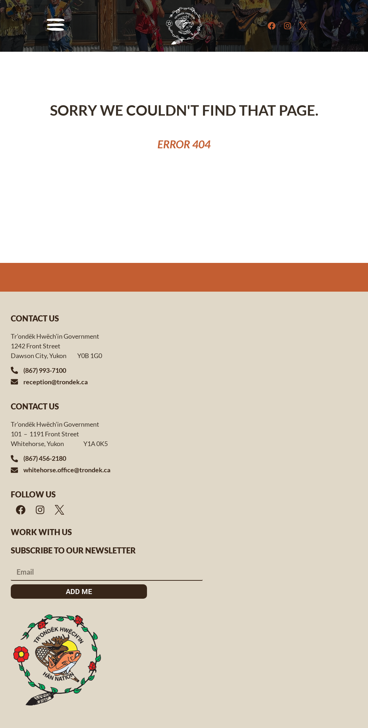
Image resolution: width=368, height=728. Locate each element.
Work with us (41, 532)
